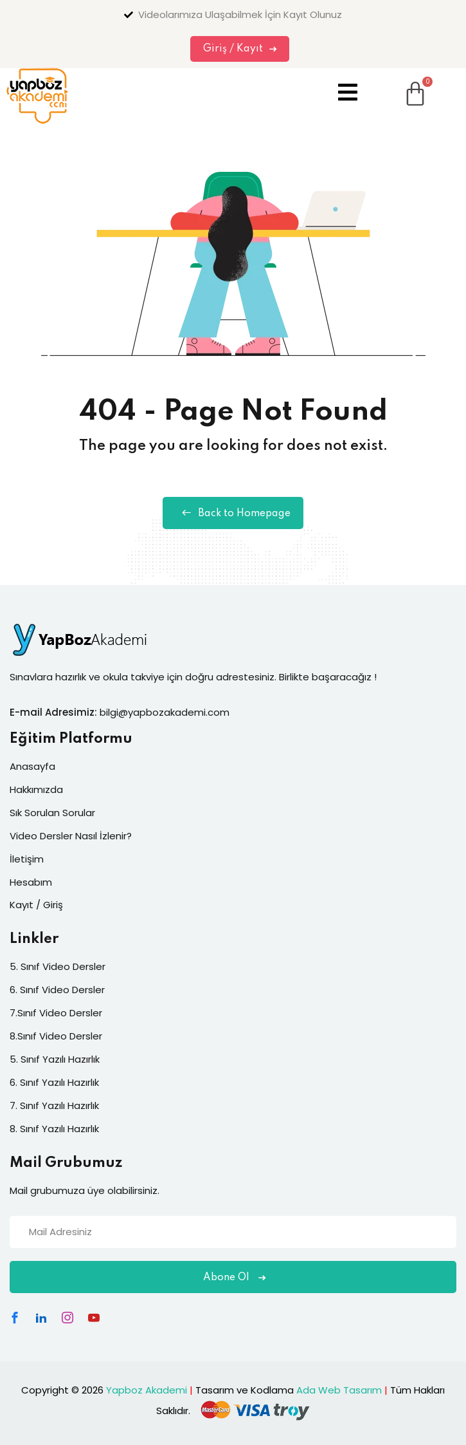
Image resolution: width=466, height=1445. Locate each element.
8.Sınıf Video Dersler (56, 1036)
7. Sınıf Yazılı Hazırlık (54, 1105)
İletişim (27, 859)
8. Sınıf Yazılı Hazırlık (54, 1128)
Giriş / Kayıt (239, 49)
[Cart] (399, 84)
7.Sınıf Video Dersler (56, 1013)
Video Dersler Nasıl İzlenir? (71, 836)
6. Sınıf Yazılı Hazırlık (54, 1082)
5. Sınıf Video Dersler (57, 966)
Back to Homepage (233, 513)
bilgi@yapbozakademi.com (164, 712)
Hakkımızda (36, 789)
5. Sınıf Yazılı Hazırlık (55, 1059)
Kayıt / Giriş (36, 904)
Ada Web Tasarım (339, 1390)
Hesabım (31, 882)
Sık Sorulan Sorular (52, 812)
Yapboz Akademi (146, 1390)
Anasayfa (32, 766)
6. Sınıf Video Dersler (57, 989)
